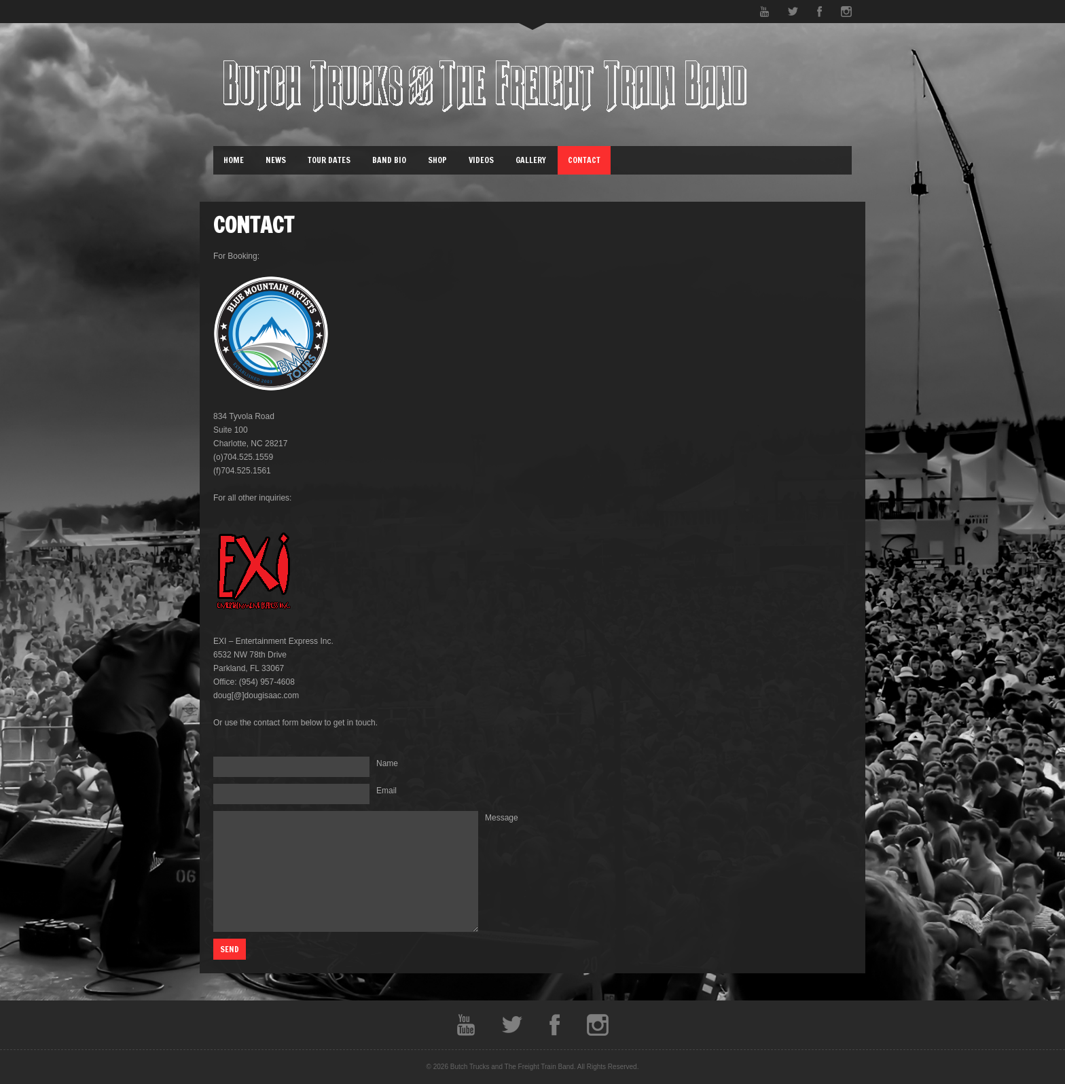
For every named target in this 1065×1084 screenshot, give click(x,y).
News (276, 160)
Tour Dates (329, 160)
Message (501, 818)
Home (233, 160)
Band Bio (389, 160)
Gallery (531, 160)
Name (387, 763)
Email (386, 790)
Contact (584, 160)
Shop (437, 160)
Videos (481, 160)
